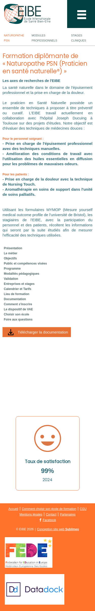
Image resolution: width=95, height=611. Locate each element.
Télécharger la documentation (43, 332)
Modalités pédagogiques (21, 273)
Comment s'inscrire (18, 304)
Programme (12, 268)
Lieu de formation (16, 294)
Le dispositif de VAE (18, 309)
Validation (11, 279)
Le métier (10, 253)
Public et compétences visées (25, 263)
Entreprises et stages (19, 284)
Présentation (13, 248)
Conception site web (58, 529)
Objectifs (10, 258)
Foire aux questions (18, 319)
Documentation (15, 299)
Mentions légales (31, 514)
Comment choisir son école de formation (49, 509)
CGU (83, 509)
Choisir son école (16, 314)
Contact (51, 514)
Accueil (13, 509)
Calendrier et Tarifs (17, 289)
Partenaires (67, 514)
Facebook (49, 520)
